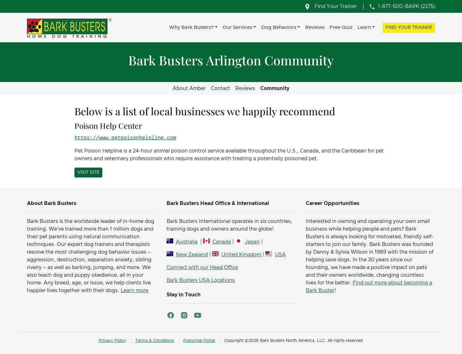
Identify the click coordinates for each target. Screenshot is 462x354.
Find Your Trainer (408, 27)
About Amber (189, 88)
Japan (252, 241)
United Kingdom (241, 254)
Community (274, 88)
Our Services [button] (237, 27)
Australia (187, 241)
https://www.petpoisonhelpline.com (125, 138)
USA (280, 254)
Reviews (314, 27)
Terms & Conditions (154, 341)
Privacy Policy (112, 341)
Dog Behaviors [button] (278, 27)
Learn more (134, 290)
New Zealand (192, 254)
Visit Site (88, 172)
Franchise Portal (199, 341)
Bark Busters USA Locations (201, 280)
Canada (221, 241)
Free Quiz (340, 27)
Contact (220, 88)
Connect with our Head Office (202, 267)
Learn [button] (364, 27)
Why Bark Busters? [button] (191, 27)
